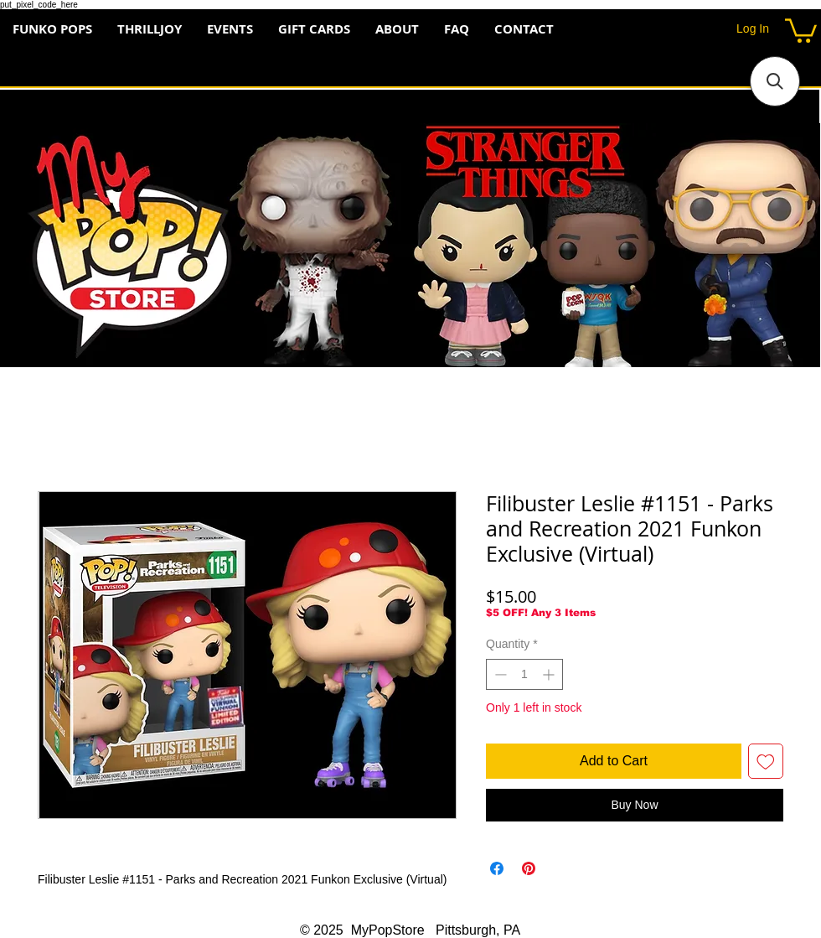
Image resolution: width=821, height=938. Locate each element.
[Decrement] (498, 674)
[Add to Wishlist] (765, 761)
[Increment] (550, 674)
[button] (801, 29)
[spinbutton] (524, 674)
